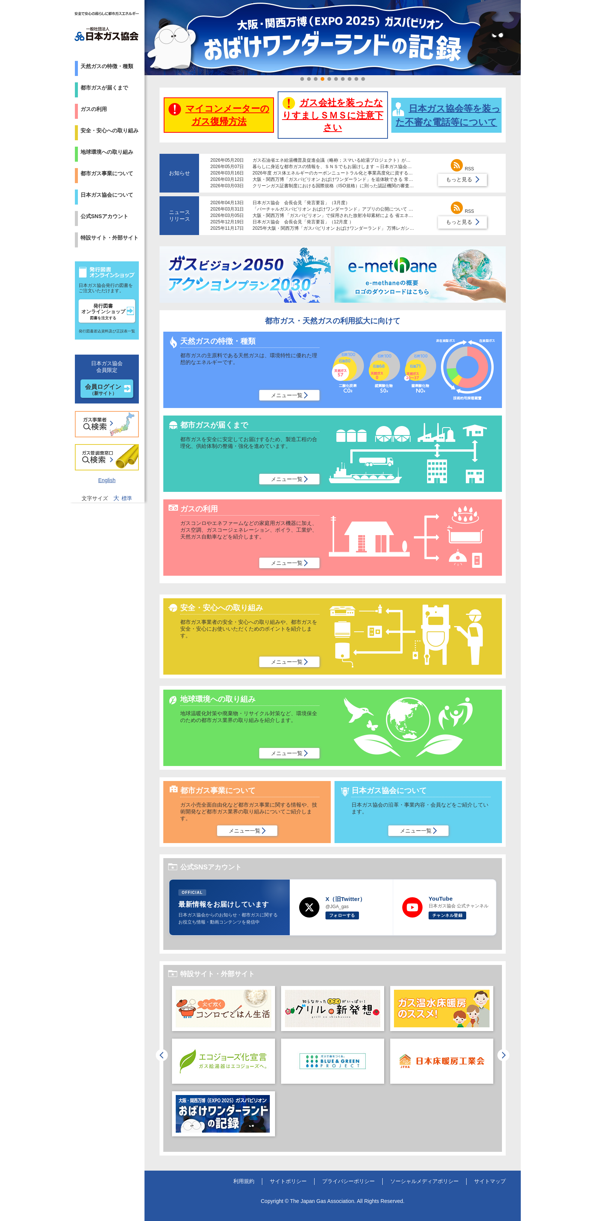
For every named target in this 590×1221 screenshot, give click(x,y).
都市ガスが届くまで (104, 88)
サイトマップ (490, 1181)
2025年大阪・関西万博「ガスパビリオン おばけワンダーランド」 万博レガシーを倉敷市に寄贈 (349, 228)
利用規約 (243, 1181)
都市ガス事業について (107, 173)
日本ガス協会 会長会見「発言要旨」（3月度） (301, 202)
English (107, 480)
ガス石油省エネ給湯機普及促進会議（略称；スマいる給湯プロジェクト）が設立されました (345, 160)
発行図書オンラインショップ (103, 311)
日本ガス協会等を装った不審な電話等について (446, 114)
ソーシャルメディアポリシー (424, 1181)
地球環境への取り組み (107, 152)
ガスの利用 (94, 109)
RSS (462, 168)
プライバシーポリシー (348, 1181)
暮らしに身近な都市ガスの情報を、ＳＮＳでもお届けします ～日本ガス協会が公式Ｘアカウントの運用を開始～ (365, 166)
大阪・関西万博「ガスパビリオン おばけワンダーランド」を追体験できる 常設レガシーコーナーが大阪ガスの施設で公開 (375, 179)
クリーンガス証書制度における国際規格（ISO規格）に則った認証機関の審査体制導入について (349, 185)
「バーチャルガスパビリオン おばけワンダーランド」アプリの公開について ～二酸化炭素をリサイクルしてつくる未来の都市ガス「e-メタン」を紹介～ (406, 209)
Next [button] (503, 1055)
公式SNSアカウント (104, 216)
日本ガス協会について (107, 195)
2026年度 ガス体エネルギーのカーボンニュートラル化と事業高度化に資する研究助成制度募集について (357, 173)
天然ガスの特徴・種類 (107, 66)
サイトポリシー (288, 1181)
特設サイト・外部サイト (109, 238)
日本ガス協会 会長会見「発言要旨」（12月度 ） (303, 221)
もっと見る (459, 179)
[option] (223, 1065)
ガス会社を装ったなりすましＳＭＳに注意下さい (332, 114)
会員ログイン (103, 390)
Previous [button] (162, 1055)
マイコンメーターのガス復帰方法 (219, 114)
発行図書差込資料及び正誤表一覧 (107, 331)
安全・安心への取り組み (109, 130)
